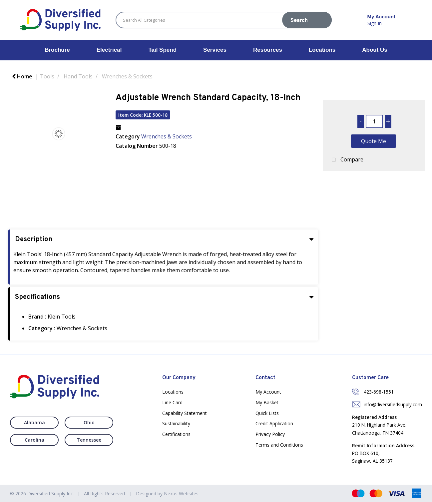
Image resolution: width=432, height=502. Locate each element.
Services (214, 50)
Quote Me (373, 141)
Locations (322, 50)
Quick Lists (267, 413)
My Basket (266, 402)
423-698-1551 (379, 392)
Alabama (34, 422)
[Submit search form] (307, 20)
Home (22, 76)
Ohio (89, 422)
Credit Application (274, 423)
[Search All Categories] (224, 20)
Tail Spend (162, 50)
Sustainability (176, 423)
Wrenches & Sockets (127, 76)
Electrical (109, 50)
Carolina (34, 440)
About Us (374, 50)
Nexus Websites (181, 493)
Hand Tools (78, 76)
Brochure (57, 50)
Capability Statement (184, 413)
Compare (345, 160)
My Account (268, 392)
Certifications (176, 434)
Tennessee (89, 440)
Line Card (172, 402)
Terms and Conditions (279, 445)
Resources (267, 50)
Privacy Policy (270, 434)
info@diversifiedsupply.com (393, 404)
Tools (47, 76)
